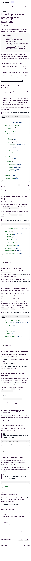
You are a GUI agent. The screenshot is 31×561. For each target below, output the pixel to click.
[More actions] (29, 2)
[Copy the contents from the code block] (26, 116)
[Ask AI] (28, 116)
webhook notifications (10, 497)
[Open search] (25, 2)
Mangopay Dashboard (11, 41)
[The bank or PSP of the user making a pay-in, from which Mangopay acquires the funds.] (16, 78)
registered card (11, 46)
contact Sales (12, 39)
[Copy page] (5, 25)
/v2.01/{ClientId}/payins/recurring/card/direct (16, 220)
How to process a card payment (22, 281)
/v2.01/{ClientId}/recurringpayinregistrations (16, 112)
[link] (15, 515)
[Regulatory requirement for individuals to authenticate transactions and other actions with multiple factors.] (8, 70)
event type (19, 395)
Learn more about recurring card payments (12, 80)
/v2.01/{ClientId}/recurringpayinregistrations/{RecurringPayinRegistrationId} (16, 435)
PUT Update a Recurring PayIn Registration (16, 366)
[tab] (3, 116)
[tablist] (13, 116)
